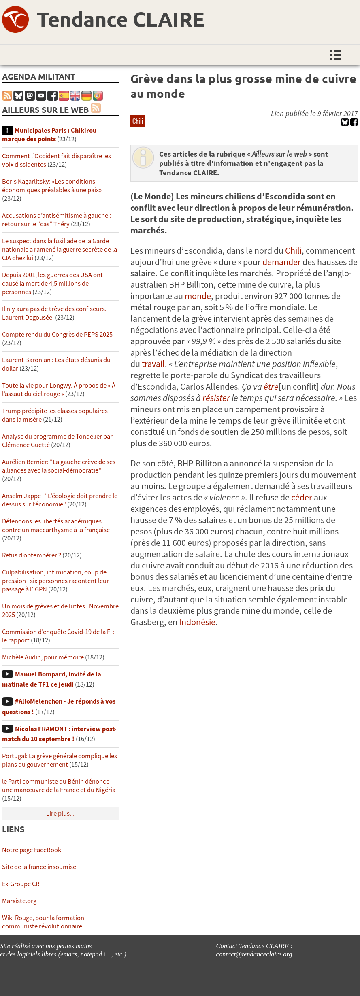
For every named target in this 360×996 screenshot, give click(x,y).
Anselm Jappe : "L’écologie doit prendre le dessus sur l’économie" (59, 500)
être (271, 386)
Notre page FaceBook (31, 850)
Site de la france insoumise (39, 866)
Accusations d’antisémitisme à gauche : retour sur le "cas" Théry (56, 219)
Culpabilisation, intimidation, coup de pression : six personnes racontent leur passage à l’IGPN (55, 580)
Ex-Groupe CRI (21, 883)
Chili (137, 121)
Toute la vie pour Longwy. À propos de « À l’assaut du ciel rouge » (58, 389)
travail (153, 363)
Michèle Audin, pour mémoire (43, 657)
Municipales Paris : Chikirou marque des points (49, 134)
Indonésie (197, 621)
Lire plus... (60, 813)
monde (198, 295)
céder (301, 497)
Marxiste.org (19, 900)
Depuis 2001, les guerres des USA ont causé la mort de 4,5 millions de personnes (52, 283)
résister (216, 397)
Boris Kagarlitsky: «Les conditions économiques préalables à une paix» (52, 185)
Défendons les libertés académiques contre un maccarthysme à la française (56, 525)
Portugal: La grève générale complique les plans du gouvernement (59, 760)
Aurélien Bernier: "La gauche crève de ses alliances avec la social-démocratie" (58, 466)
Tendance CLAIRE (120, 19)
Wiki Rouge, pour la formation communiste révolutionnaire (43, 921)
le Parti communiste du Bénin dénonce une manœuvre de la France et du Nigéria (58, 785)
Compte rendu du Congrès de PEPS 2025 (57, 334)
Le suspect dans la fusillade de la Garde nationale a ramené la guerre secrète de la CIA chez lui (59, 249)
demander (281, 261)
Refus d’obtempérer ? (31, 555)
